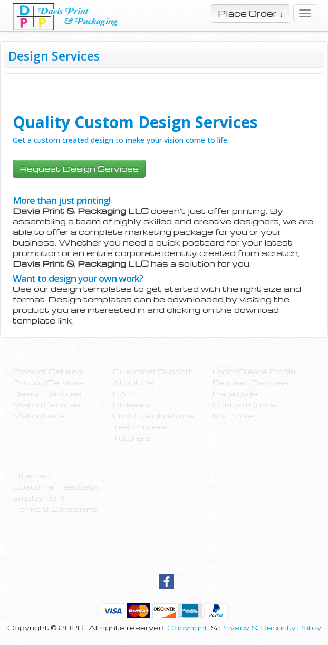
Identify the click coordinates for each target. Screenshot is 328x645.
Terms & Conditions (55, 508)
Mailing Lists (39, 415)
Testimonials (140, 426)
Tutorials (131, 437)
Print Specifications (154, 415)
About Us (133, 382)
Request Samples (250, 382)
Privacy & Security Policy (270, 627)
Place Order (237, 393)
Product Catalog (47, 371)
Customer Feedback (56, 486)
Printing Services (48, 382)
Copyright (188, 627)
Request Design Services (79, 168)
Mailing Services (47, 404)
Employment (39, 497)
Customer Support (153, 371)
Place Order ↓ (250, 13)
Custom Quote (244, 404)
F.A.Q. (125, 393)
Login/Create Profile (254, 371)
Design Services (47, 393)
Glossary (131, 404)
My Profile (233, 415)
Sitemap (31, 475)
